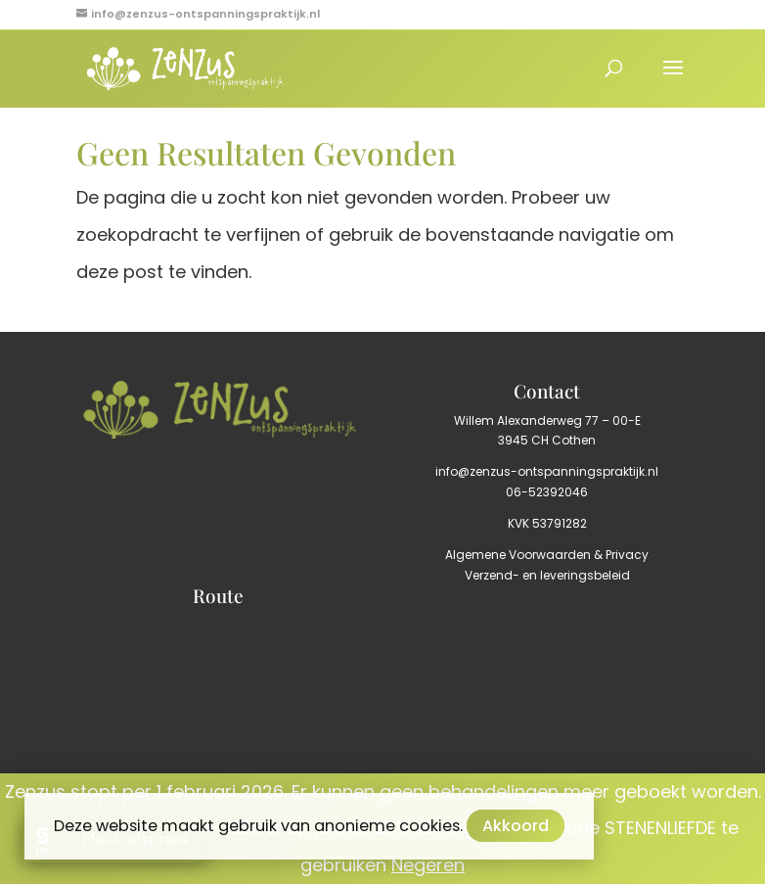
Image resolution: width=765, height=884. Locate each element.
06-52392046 (547, 492)
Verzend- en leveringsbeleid (547, 575)
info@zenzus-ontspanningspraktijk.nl (546, 471)
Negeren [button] (428, 865)
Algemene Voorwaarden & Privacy (547, 554)
